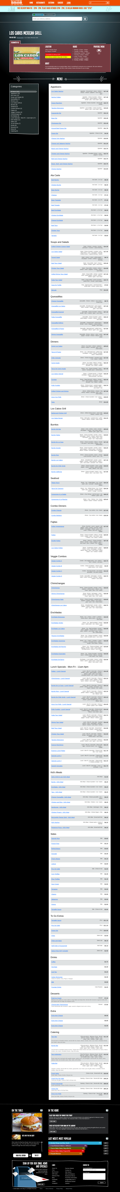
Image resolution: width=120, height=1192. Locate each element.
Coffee (53, 962)
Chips (53, 935)
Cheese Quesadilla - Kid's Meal (61, 797)
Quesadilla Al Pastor (57, 328)
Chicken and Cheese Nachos (60, 153)
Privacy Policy (59, 1188)
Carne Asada (55, 363)
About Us (54, 1168)
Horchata (54, 967)
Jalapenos (54, 899)
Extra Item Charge (57, 1015)
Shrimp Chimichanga (57, 593)
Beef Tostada (55, 205)
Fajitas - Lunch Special (58, 671)
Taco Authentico (56, 1054)
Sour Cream (55, 884)
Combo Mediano (56, 515)
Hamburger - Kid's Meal (58, 807)
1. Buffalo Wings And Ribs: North (59, 1143)
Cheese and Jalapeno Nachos (60, 143)
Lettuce (53, 864)
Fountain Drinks (56, 987)
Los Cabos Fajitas (57, 548)
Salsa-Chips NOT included (59, 951)
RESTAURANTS (40, 2)
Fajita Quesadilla (56, 317)
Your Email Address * (88, 1167)
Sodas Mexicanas (56, 977)
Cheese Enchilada (57, 220)
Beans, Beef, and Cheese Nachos (62, 164)
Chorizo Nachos (56, 169)
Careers (60, 2)
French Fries (55, 843)
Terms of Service (49, 1188)
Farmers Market (69, 1168)
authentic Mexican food (53, 68)
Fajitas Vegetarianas (57, 526)
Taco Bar (54, 1036)
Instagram (54, 1183)
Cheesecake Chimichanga (59, 1004)
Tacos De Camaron (57, 488)
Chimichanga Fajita (57, 599)
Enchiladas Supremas (58, 641)
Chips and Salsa (56, 940)
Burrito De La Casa (57, 442)
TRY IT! (36, 1155)
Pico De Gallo (55, 869)
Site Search (68, 1172)
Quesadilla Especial (57, 312)
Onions (53, 904)
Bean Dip (54, 118)
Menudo (53, 290)
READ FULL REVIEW (21, 1155)
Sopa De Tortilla (56, 285)
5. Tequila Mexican (55, 1153)
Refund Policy (69, 1188)
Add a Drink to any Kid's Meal (60, 777)
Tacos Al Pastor (56, 352)
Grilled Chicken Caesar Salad (60, 246)
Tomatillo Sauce (56, 909)
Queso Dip (54, 133)
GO (107, 2)
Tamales (54, 235)
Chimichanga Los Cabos (59, 605)
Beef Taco (54, 225)
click (99, 53)
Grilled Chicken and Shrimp (60, 391)
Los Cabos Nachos (57, 91)
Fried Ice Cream (56, 998)
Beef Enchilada (56, 210)
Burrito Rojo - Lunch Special (60, 691)
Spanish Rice (55, 838)
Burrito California (56, 472)
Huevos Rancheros (57, 745)
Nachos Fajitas (56, 97)
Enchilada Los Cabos (58, 628)
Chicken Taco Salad (57, 268)
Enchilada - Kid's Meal (58, 787)
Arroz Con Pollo (56, 397)
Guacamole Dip (56, 113)
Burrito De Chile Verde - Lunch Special (63, 697)
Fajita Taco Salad (56, 280)
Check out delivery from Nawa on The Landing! (62, 1125)
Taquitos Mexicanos (57, 108)
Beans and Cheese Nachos (60, 148)
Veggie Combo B (56, 566)
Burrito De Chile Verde (58, 466)
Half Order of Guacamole (59, 946)
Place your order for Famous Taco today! (60, 1115)
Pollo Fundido (55, 385)
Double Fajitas (55, 540)
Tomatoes (54, 889)
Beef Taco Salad (56, 263)
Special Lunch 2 (56, 756)
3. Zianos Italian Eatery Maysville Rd (60, 1148)
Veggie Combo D (56, 576)
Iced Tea (54, 972)
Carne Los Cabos (56, 346)
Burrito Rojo (55, 455)
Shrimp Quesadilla (57, 334)
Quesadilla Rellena (57, 323)
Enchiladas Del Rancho (58, 646)
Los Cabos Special (57, 374)
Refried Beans (55, 848)
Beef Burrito (55, 180)
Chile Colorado (56, 358)
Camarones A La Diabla (58, 494)
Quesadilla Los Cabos (58, 306)
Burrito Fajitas (55, 435)
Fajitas (53, 535)
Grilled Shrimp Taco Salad (59, 274)
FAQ (53, 1170)
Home (41, 1188)
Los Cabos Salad (56, 251)
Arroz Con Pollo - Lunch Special (61, 704)
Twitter (54, 1181)
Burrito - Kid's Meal (57, 782)
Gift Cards (55, 1174)
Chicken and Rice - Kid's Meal (60, 802)
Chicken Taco (55, 230)
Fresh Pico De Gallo (57, 1078)
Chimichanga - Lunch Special (60, 678)
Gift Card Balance (70, 1174)
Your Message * (86, 1172)
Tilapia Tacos (55, 482)
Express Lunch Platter (58, 750)
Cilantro (53, 894)
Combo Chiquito (56, 510)
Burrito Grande (56, 448)
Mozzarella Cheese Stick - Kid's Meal (63, 817)
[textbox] (57, 19)
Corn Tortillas (55, 874)
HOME (31, 2)
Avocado (54, 853)
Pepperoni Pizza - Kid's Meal (60, 827)
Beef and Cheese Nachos (59, 159)
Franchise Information (71, 1177)
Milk (52, 982)
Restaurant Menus (70, 1176)
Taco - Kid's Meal (56, 792)
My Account (55, 1172)
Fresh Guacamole (57, 1083)
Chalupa (54, 195)
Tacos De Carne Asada (58, 368)
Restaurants (20, 37)
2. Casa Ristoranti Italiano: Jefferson (60, 1146)
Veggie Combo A (56, 561)
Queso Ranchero (56, 103)
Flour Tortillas (55, 879)
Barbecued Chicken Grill (59, 413)
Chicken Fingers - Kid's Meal (60, 812)
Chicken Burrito (56, 185)
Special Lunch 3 (56, 761)
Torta (52, 402)
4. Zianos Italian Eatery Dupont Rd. (60, 1151)
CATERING (51, 2)
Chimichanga (55, 588)
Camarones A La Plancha (59, 499)
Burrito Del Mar (56, 429)
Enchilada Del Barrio (57, 659)
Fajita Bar (54, 1063)
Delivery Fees (55, 1175)
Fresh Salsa (55, 1073)
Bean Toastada (56, 200)
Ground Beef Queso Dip (58, 128)
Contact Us (68, 1170)
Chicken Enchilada (57, 215)
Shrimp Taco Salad (57, 722)
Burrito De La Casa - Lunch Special (62, 685)
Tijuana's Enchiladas (57, 636)
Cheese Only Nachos (58, 138)
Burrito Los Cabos (57, 460)
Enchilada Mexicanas (58, 617)
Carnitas (54, 379)
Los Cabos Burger (57, 418)
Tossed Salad (55, 257)
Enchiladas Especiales (58, 654)
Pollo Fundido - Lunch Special (60, 709)
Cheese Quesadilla (57, 301)
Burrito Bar (54, 1045)
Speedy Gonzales (56, 766)
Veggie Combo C (56, 571)
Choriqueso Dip (56, 123)
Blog (53, 1177)
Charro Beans (55, 859)
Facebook (54, 1179)
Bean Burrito (55, 190)
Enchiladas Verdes (57, 623)
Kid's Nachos (55, 822)
